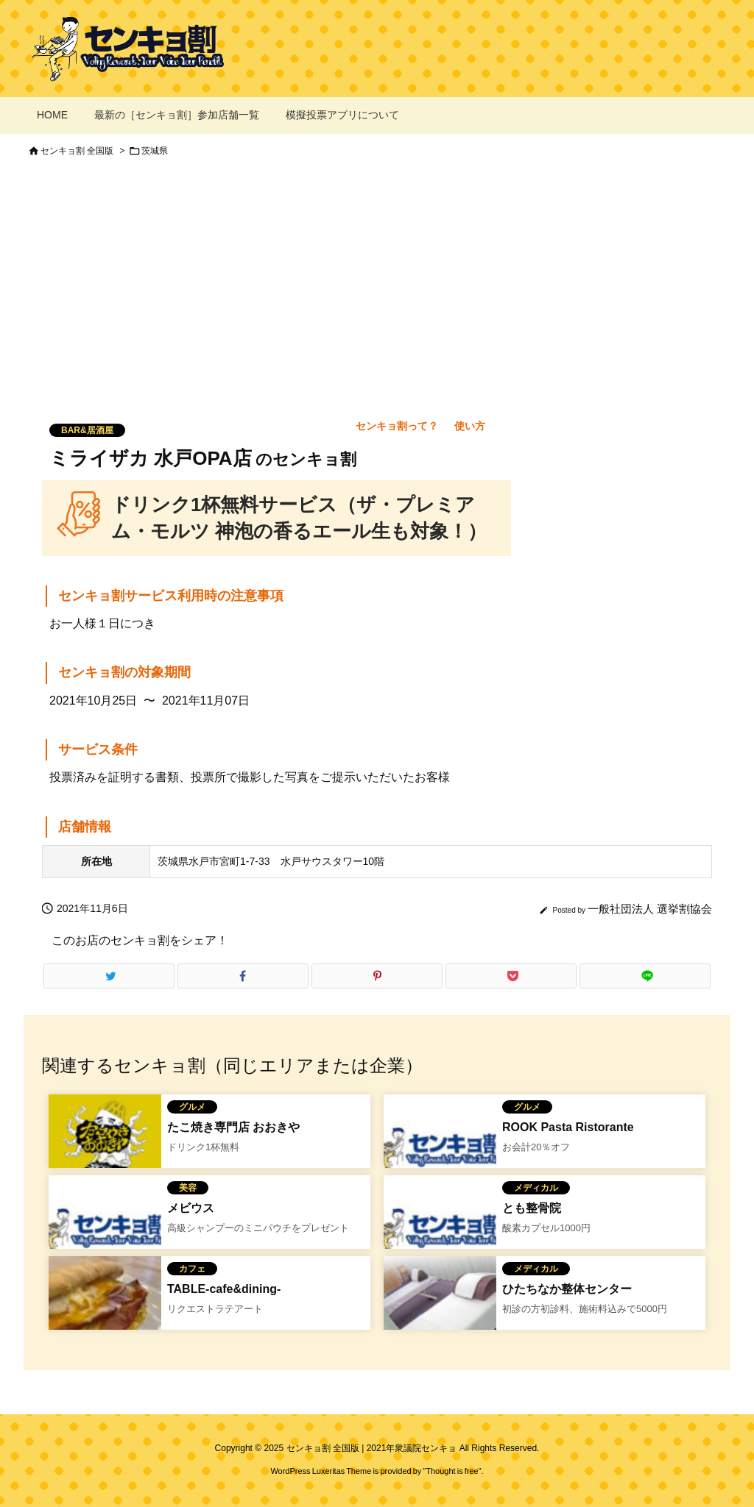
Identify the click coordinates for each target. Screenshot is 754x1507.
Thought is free (452, 1471)
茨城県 (154, 151)
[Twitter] (109, 975)
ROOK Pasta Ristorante (568, 1127)
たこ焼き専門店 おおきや (233, 1127)
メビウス (190, 1208)
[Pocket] (511, 975)
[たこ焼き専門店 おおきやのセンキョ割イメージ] (105, 1149)
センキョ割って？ (397, 426)
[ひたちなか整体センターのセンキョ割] (440, 1311)
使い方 (469, 426)
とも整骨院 (531, 1208)
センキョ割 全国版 (76, 151)
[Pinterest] (377, 975)
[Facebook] (243, 975)
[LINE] (645, 975)
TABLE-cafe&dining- (224, 1289)
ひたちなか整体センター (567, 1289)
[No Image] (440, 1149)
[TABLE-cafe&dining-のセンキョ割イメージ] (105, 1311)
